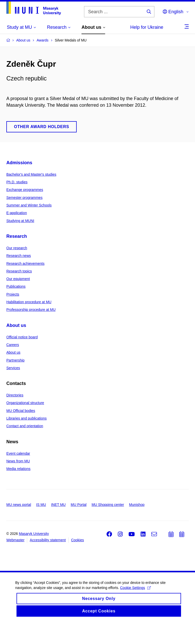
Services (13, 368)
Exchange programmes (24, 190)
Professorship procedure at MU (31, 310)
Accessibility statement (48, 540)
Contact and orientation (24, 426)
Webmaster (15, 540)
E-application (16, 213)
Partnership (15, 360)
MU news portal (18, 505)
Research (16, 236)
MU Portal (78, 505)
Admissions (19, 162)
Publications (16, 286)
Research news (18, 256)
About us (16, 325)
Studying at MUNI (20, 221)
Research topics (19, 271)
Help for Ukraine (146, 27)
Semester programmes (24, 198)
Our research (16, 248)
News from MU (18, 461)
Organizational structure (25, 403)
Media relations (18, 469)
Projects (12, 294)
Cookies (77, 540)
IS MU (41, 505)
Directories (14, 395)
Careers (12, 345)
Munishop (136, 505)
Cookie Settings (135, 591)
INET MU (58, 505)
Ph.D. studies (16, 182)
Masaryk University (34, 534)
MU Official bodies (20, 411)
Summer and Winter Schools (29, 205)
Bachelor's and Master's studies (31, 174)
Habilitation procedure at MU (28, 302)
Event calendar (18, 453)
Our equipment (18, 279)
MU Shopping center (108, 505)
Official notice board (22, 337)
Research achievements (25, 263)
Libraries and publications (26, 418)
